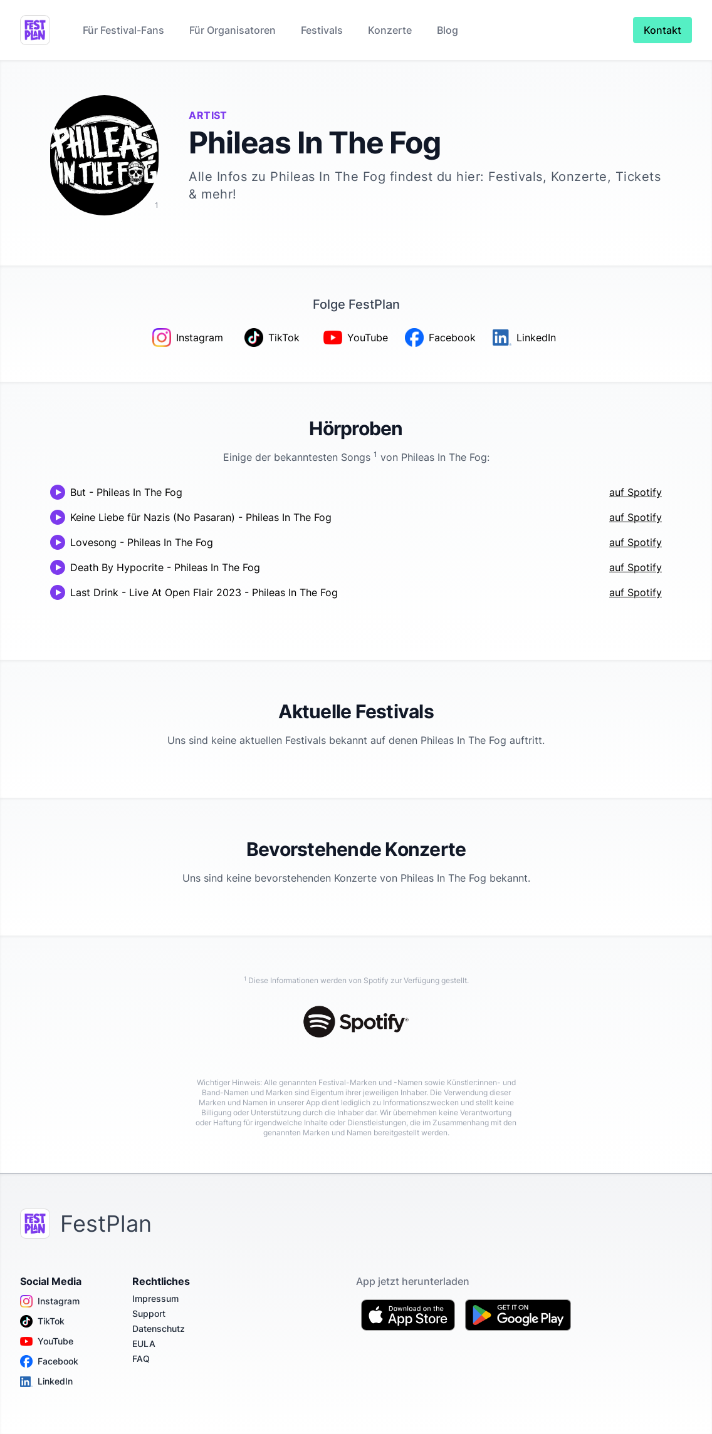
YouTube (46, 1341)
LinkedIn (46, 1381)
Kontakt (662, 30)
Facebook (49, 1361)
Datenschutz (158, 1328)
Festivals (322, 30)
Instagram (50, 1301)
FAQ (141, 1358)
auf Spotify (635, 492)
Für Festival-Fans (123, 30)
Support (148, 1313)
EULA (143, 1343)
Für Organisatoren (232, 30)
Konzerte (390, 30)
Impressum (155, 1298)
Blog (447, 30)
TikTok (42, 1321)
